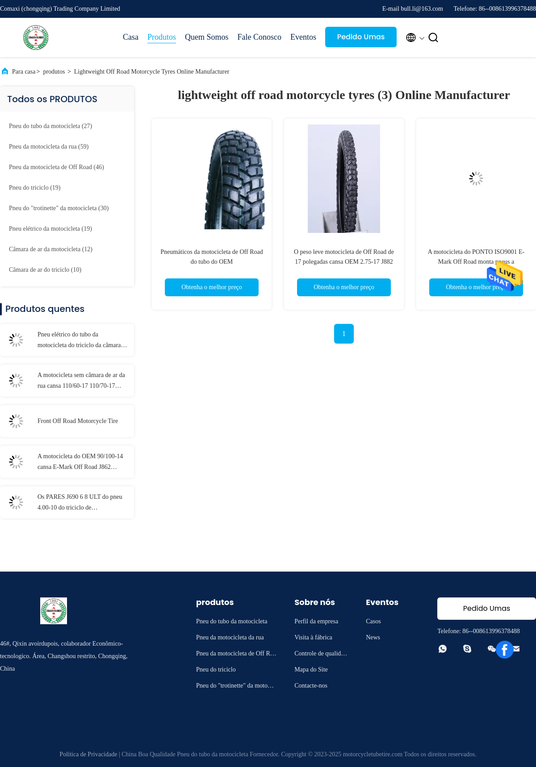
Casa (130, 37)
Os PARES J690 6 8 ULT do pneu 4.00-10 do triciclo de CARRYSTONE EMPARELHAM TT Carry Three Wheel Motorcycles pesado (82, 503)
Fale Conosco (260, 37)
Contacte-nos (310, 685)
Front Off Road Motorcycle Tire (78, 421)
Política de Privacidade (88, 754)
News (373, 637)
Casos (373, 621)
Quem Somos (207, 37)
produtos (54, 71)
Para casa (23, 71)
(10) (45, 269)
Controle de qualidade (320, 654)
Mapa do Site (311, 669)
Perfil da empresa (316, 621)
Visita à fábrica (313, 637)
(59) (48, 146)
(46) (56, 167)
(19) (34, 187)
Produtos (161, 37)
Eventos (303, 37)
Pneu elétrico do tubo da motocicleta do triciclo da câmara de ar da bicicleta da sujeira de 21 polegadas (83, 341)
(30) (59, 208)
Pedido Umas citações (361, 39)
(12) (50, 249)
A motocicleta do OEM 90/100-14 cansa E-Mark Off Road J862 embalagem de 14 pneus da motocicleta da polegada (80, 463)
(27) (50, 126)
